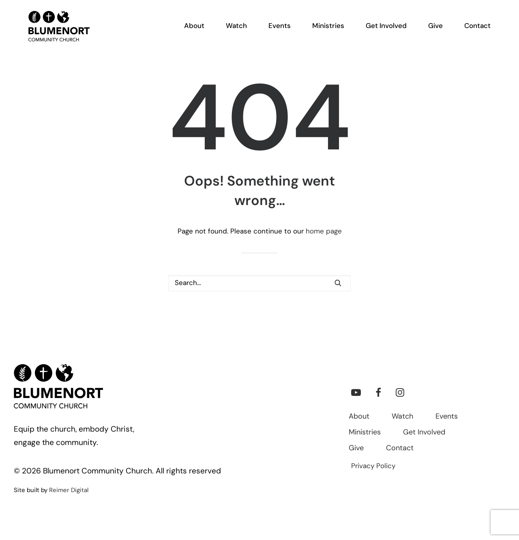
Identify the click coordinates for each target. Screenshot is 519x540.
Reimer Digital (68, 491)
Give (356, 448)
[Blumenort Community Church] (51, 33)
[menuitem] (199, 33)
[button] (338, 282)
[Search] (259, 283)
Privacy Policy (373, 466)
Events (446, 417)
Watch (402, 417)
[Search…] (259, 283)
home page (324, 231)
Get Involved (424, 432)
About (359, 417)
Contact (400, 448)
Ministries (365, 432)
